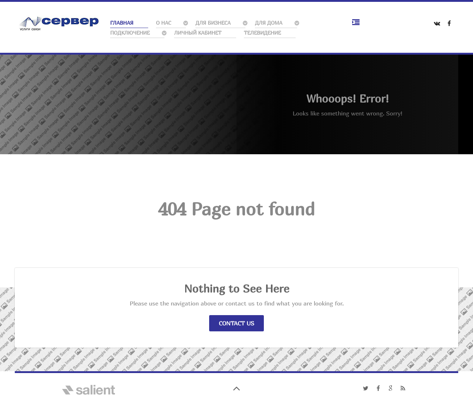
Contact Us (236, 323)
